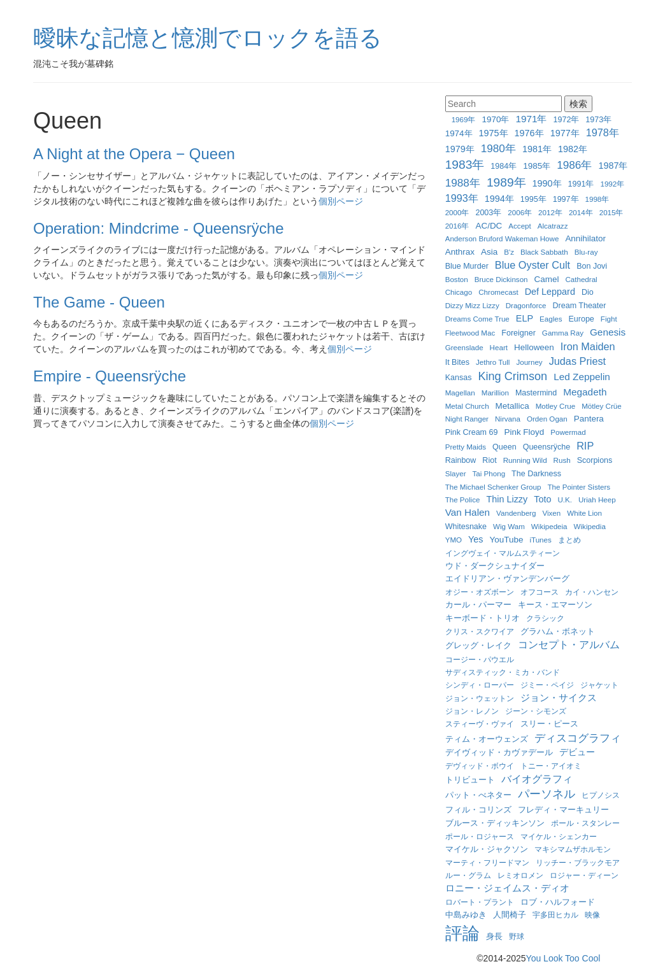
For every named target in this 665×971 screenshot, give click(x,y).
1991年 (581, 184)
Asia (489, 252)
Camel (546, 279)
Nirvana (507, 419)
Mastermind (536, 392)
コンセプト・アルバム (569, 644)
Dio (588, 292)
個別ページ (340, 201)
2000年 (457, 212)
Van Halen (467, 512)
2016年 (457, 226)
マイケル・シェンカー (558, 836)
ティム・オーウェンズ (486, 739)
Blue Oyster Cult (532, 265)
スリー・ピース (549, 723)
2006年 (520, 212)
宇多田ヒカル (555, 915)
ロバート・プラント (479, 902)
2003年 (488, 212)
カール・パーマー (478, 604)
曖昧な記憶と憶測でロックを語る (207, 38)
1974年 (459, 133)
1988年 (462, 182)
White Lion (584, 513)
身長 (494, 936)
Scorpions (595, 460)
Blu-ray (586, 252)
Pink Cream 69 (471, 432)
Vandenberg (516, 513)
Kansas (458, 377)
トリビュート (470, 780)
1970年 (495, 119)
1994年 (499, 199)
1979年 (460, 149)
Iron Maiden (588, 346)
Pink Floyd (524, 432)
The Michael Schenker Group (493, 487)
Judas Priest (577, 361)
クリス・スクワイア (479, 631)
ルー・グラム (468, 875)
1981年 (537, 149)
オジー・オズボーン (479, 592)
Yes (475, 539)
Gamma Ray (562, 333)
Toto (542, 499)
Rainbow (460, 460)
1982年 (572, 149)
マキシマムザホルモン (572, 849)
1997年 (566, 199)
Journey (529, 362)
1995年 (533, 199)
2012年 (550, 212)
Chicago (459, 292)
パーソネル (546, 794)
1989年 (506, 182)
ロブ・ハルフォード (557, 902)
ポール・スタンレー (585, 823)
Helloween (534, 347)
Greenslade (464, 347)
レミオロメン (520, 875)
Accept (519, 226)
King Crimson (512, 376)
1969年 (464, 119)
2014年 (581, 212)
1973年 (598, 119)
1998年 (597, 199)
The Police (462, 499)
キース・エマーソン (555, 604)
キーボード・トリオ (482, 618)
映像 (592, 915)
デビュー (577, 752)
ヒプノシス (601, 795)
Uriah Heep (597, 499)
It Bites (457, 362)
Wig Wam (509, 526)
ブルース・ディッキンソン (495, 823)
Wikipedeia (549, 526)
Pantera (589, 418)
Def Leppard (550, 292)
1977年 (565, 133)
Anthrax (460, 252)
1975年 (493, 133)
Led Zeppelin (582, 376)
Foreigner (518, 333)
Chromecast (498, 292)
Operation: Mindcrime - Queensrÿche (158, 228)
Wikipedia (590, 526)
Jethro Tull (493, 362)
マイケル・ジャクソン (486, 849)
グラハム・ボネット (557, 631)
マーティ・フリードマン (487, 862)
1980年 (498, 148)
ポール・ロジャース (479, 836)
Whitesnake (466, 526)
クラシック (545, 618)
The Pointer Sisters (578, 487)
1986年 (574, 165)
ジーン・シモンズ (535, 711)
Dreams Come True (477, 319)
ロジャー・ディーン (584, 875)
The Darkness (536, 473)
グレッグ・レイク (478, 645)
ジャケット (599, 685)
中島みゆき (466, 915)
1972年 (567, 119)
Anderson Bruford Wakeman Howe (502, 238)
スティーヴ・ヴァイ (479, 723)
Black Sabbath (544, 252)
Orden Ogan (547, 419)
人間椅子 (509, 915)
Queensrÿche (546, 447)
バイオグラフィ (537, 778)
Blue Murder (467, 266)
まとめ (569, 539)
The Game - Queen (99, 302)
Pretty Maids (465, 447)
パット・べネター (478, 795)
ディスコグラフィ (577, 738)
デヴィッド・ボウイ (479, 766)
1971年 (531, 118)
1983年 (465, 164)
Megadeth (584, 391)
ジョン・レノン (472, 711)
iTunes (540, 539)
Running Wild (525, 460)
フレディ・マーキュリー (563, 809)
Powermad (567, 432)
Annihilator (585, 238)
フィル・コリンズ (478, 809)
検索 (578, 104)
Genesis (608, 332)
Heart (499, 347)
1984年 (503, 166)
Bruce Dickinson (501, 279)
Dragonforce (526, 305)
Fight (609, 319)
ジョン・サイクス (558, 697)
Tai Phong (489, 473)
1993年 (461, 198)
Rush (562, 460)
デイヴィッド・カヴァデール (499, 752)
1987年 (612, 165)
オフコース (539, 592)
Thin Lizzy (506, 499)
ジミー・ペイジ (547, 685)
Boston (456, 279)
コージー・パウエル (479, 659)
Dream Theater (579, 305)
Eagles (551, 319)
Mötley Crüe (602, 406)
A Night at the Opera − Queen (134, 153)
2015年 (611, 212)
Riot (489, 460)
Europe (581, 319)
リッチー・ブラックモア (578, 862)
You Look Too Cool (563, 958)
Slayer (455, 473)
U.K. (564, 499)
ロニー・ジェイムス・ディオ (507, 887)
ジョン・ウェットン (479, 698)
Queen (504, 447)
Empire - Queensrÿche (109, 376)
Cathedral (581, 279)
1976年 (529, 133)
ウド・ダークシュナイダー (495, 566)
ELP (524, 318)
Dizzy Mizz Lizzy (472, 305)
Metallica (512, 406)
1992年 (612, 184)
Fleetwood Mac (470, 333)
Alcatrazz (553, 226)
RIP (585, 445)
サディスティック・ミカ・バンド (502, 672)
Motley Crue (556, 406)
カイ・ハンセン (592, 592)
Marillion (495, 392)
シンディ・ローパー (479, 685)
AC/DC (488, 225)
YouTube (507, 539)
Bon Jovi (591, 266)
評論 (462, 933)
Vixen (551, 513)
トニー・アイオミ (551, 766)
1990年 (547, 183)
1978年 (602, 132)
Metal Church (467, 406)
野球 (516, 936)
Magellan (460, 392)
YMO (453, 539)
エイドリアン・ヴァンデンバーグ (507, 578)
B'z (509, 252)
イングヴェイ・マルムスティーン (502, 553)
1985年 (536, 166)
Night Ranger (467, 419)
